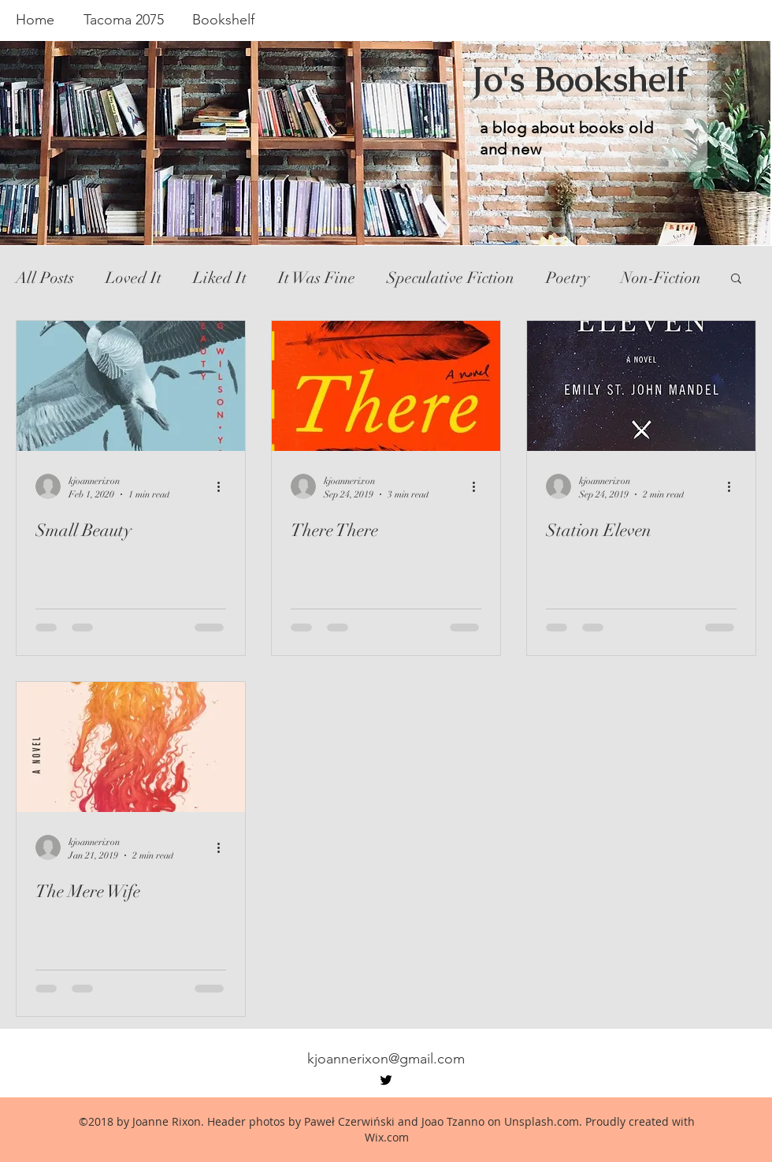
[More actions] (223, 486)
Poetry (567, 278)
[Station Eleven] (641, 386)
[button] (736, 279)
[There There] (386, 386)
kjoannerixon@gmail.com (386, 1058)
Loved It (133, 278)
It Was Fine (316, 278)
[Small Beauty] (131, 386)
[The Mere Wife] (131, 747)
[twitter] (386, 1080)
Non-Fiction (661, 278)
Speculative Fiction (450, 278)
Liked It (220, 278)
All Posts (45, 278)
